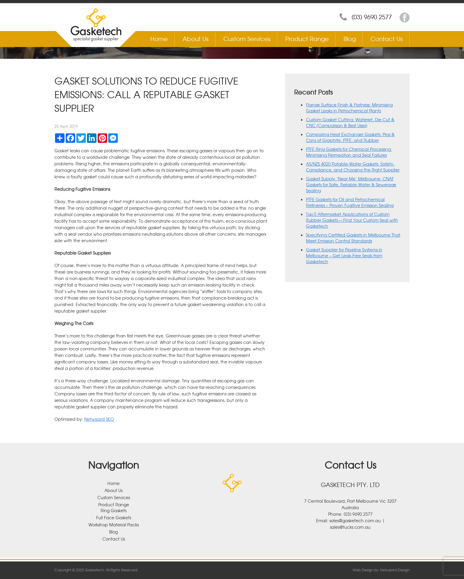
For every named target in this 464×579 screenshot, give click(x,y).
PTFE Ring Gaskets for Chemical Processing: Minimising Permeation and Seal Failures (349, 152)
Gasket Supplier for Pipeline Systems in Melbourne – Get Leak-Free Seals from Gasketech (344, 255)
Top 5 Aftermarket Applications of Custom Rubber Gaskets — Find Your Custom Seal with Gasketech (352, 220)
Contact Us (386, 38)
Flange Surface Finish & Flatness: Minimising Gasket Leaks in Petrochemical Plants (349, 108)
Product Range (307, 38)
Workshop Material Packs (113, 525)
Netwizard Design (395, 569)
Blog (350, 38)
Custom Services (246, 38)
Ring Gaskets (113, 510)
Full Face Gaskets (113, 517)
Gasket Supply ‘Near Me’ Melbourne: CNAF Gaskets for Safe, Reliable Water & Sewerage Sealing (351, 184)
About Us (196, 38)
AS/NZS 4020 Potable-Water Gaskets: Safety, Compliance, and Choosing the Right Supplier (352, 167)
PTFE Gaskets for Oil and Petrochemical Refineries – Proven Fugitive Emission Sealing (350, 202)
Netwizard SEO (99, 419)
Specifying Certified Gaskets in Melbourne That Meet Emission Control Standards (353, 238)
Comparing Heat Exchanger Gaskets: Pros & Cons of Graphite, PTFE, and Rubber (350, 137)
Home (159, 38)
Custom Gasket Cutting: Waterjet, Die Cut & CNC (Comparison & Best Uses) (350, 122)
